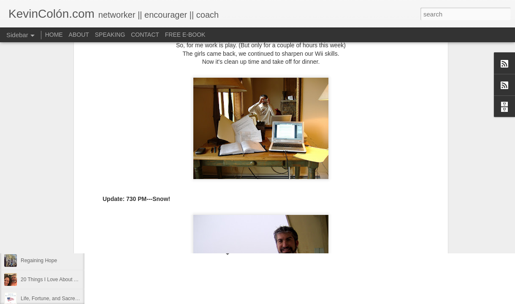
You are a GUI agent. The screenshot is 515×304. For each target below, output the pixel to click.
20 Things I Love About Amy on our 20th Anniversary (79, 279)
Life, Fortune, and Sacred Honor (57, 298)
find (263, 215)
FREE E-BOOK (185, 34)
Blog (224, 215)
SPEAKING (110, 34)
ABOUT (79, 34)
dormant (244, 215)
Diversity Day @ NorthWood (52, 222)
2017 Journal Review (44, 241)
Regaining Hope (39, 260)
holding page (288, 215)
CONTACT (145, 34)
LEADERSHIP (37, 203)
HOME (54, 34)
